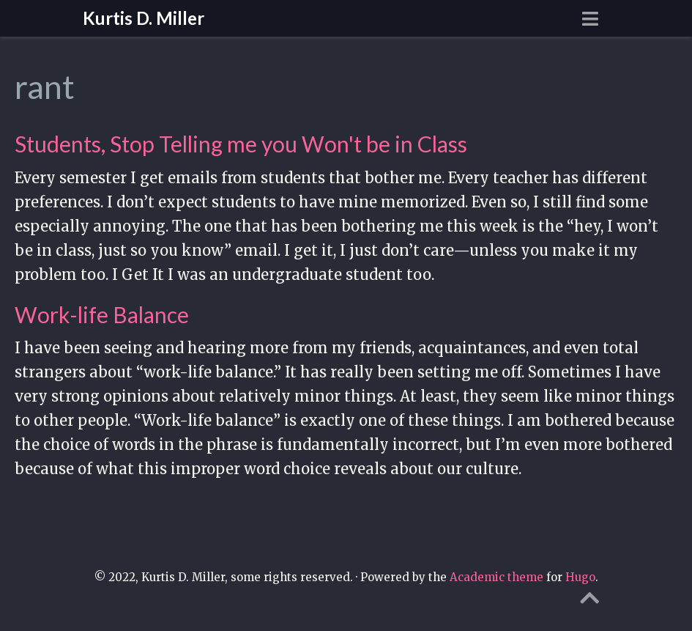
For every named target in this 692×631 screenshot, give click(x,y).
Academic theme (496, 577)
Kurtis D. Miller (143, 18)
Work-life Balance (102, 314)
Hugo (580, 577)
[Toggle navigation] (590, 18)
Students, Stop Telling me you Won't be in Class (241, 143)
